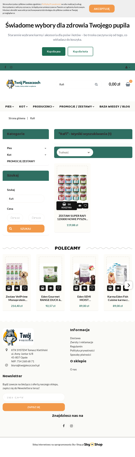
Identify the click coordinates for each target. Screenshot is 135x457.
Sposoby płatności (80, 354)
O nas (73, 369)
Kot (23, 107)
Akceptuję (102, 8)
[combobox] (75, 152)
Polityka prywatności (82, 350)
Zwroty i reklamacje (81, 342)
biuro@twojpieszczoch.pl (25, 365)
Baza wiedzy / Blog (114, 107)
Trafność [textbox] (64, 152)
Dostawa (75, 338)
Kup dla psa (53, 51)
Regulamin (76, 346)
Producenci (43, 107)
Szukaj (25, 228)
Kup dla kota (80, 51)
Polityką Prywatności (51, 4)
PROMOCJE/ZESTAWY (21, 161)
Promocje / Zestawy (76, 107)
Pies (9, 107)
